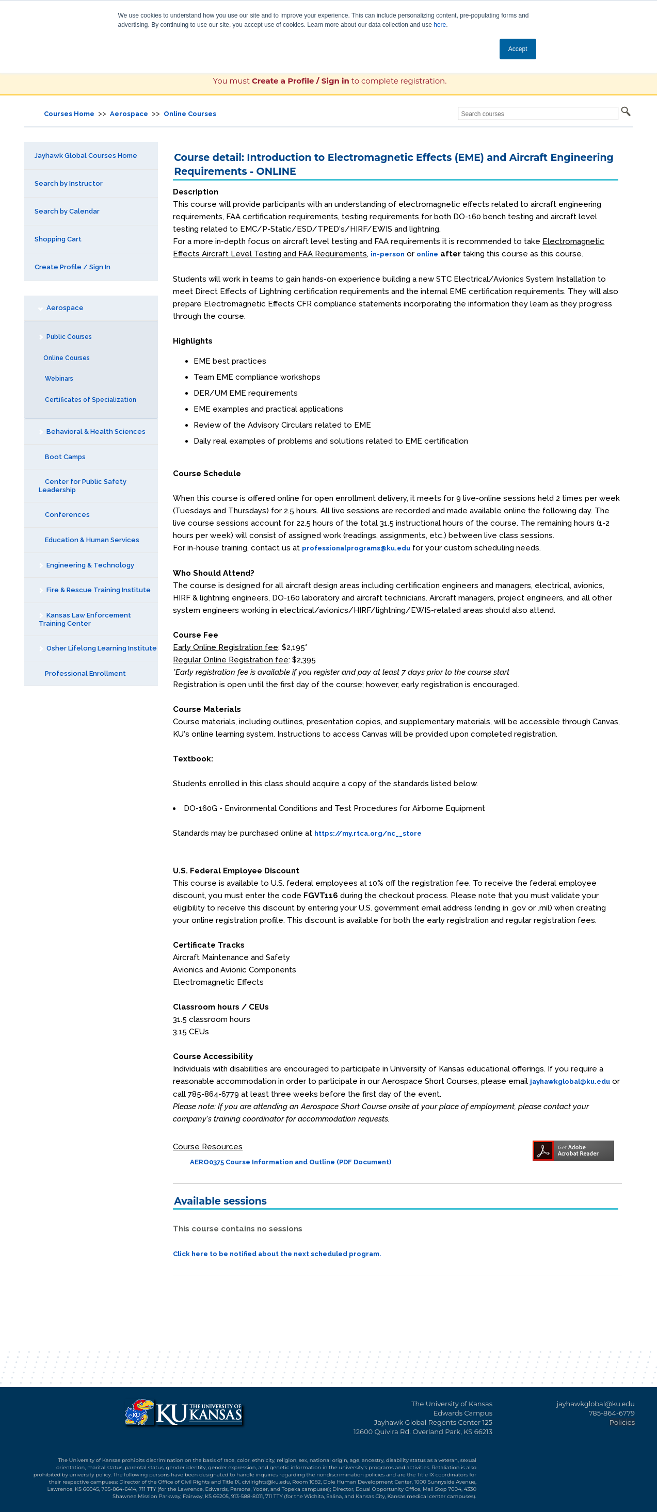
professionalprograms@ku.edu (356, 548)
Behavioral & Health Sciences (91, 431)
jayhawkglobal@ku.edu (570, 1081)
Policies (622, 1422)
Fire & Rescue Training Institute (94, 590)
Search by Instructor (69, 183)
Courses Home (69, 114)
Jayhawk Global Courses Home (86, 155)
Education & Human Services (89, 540)
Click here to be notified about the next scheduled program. (277, 1254)
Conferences (64, 514)
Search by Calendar (67, 211)
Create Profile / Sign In (72, 267)
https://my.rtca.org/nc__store (368, 833)
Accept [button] (517, 49)
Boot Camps (62, 457)
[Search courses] (538, 113)
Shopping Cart (58, 239)
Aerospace (129, 114)
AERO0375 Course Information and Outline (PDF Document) (290, 1162)
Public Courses (64, 336)
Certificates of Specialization (87, 399)
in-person (388, 254)
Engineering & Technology (86, 565)
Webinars (56, 378)
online (427, 254)
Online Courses (190, 114)
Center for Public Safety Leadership (82, 486)
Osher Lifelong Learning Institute (97, 648)
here (440, 24)
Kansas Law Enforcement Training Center (84, 619)
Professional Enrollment (82, 673)
